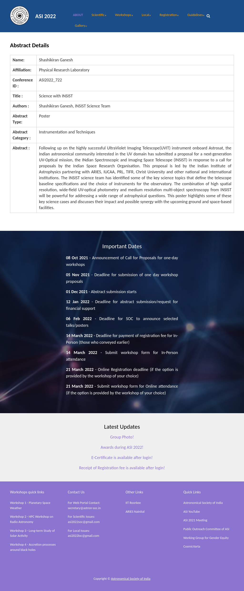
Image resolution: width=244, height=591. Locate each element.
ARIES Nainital (135, 512)
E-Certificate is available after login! (121, 457)
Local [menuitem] (144, 16)
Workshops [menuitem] (121, 16)
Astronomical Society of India (203, 503)
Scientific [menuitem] (97, 16)
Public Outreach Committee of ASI (206, 529)
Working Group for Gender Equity (206, 538)
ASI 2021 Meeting (195, 520)
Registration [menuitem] (167, 16)
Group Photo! (122, 437)
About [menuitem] (78, 15)
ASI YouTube (191, 512)
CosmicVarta (191, 546)
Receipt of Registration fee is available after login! (122, 467)
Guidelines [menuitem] (194, 16)
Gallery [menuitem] (78, 27)
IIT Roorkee (133, 503)
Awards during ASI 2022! (122, 447)
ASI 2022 (45, 16)
